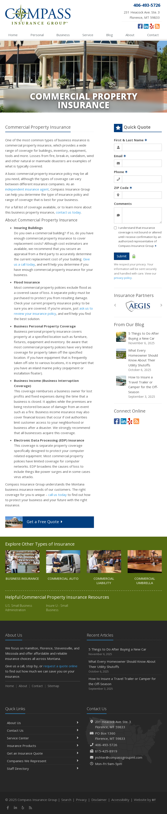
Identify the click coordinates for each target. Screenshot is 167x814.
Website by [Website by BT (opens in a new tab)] (145, 799)
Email (120, 156)
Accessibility (120, 799)
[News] (157, 26)
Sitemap (53, 686)
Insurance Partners (134, 295)
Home (13, 35)
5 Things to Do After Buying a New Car (138, 338)
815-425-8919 (106, 751)
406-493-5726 (106, 745)
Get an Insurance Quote (42, 753)
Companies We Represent (42, 761)
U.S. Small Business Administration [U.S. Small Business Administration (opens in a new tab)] (18, 607)
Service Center (42, 738)
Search (66, 799)
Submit (122, 256)
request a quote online (60, 666)
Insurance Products (42, 745)
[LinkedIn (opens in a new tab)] (146, 26)
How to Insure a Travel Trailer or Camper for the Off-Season (138, 387)
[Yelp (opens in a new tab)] (152, 26)
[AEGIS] (138, 306)
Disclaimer (99, 799)
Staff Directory (42, 768)
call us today (57, 494)
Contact (153, 35)
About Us (42, 723)
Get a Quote (34, 522)
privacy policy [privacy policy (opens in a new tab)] (123, 278)
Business (63, 35)
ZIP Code (123, 187)
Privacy (81, 799)
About (129, 35)
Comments (123, 203)
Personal (37, 35)
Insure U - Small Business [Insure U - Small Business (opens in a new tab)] (57, 607)
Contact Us (42, 730)
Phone (121, 172)
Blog (109, 35)
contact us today (68, 212)
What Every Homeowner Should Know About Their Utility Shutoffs (138, 360)
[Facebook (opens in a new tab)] (140, 26)
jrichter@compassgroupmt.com (118, 757)
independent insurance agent (27, 189)
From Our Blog (129, 324)
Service (87, 35)
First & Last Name (130, 140)
